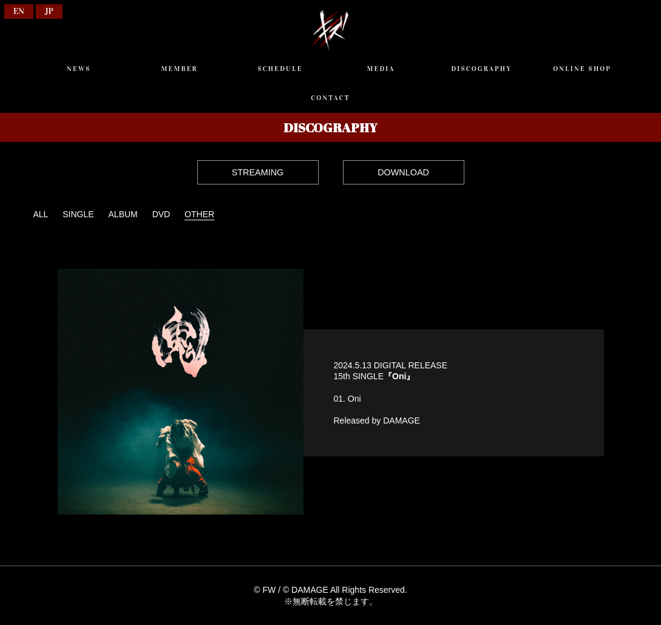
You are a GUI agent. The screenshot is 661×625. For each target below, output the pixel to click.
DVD (161, 214)
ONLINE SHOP (582, 68)
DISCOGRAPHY (481, 68)
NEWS (78, 68)
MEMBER (179, 68)
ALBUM (123, 214)
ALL (40, 214)
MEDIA (381, 68)
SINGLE (78, 214)
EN (18, 11)
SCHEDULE (280, 68)
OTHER (199, 214)
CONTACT (330, 97)
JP (49, 11)
